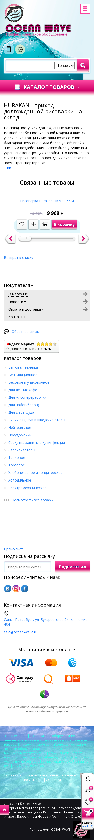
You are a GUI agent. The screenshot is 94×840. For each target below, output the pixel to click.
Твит (9, 167)
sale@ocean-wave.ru (20, 632)
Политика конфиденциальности (47, 780)
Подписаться (72, 566)
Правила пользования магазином (50, 775)
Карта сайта (12, 775)
